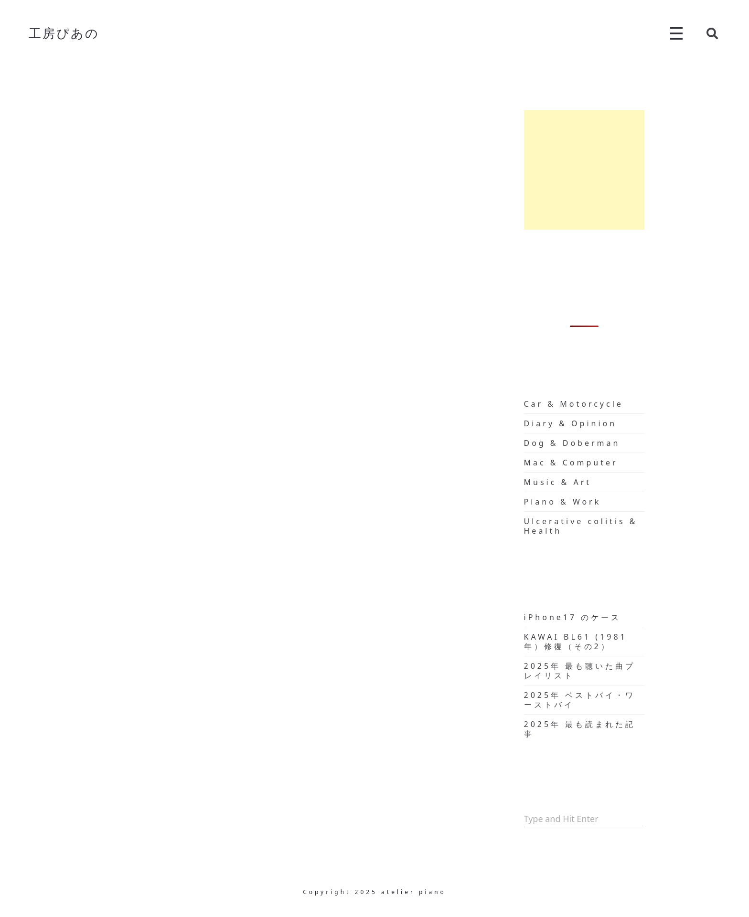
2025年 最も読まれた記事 (580, 728)
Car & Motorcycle (573, 404)
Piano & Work (562, 501)
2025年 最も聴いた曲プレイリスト (580, 670)
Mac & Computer (571, 462)
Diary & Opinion (570, 423)
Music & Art (558, 482)
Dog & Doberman (572, 443)
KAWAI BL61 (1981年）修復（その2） (575, 641)
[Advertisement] (584, 170)
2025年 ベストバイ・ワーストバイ (580, 699)
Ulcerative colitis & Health (581, 526)
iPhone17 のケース (572, 617)
